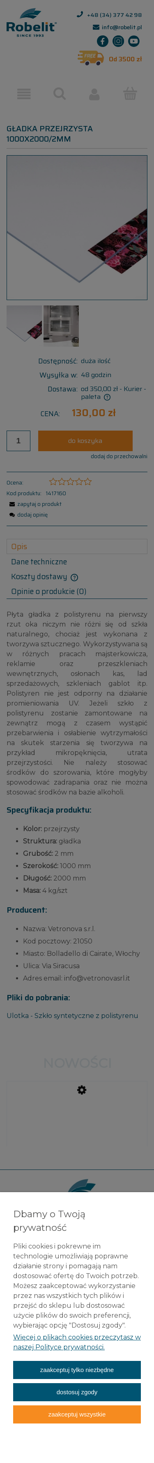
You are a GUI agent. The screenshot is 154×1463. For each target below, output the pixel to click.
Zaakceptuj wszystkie (77, 1414)
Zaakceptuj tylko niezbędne (77, 1369)
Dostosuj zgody (77, 1391)
